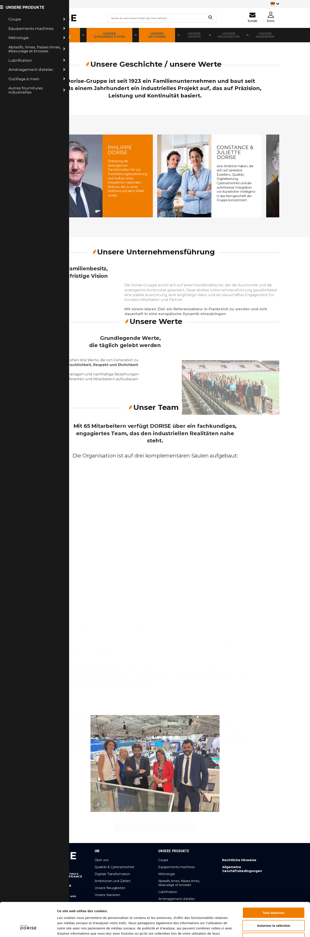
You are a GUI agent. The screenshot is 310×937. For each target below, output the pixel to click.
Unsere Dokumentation (109, 35)
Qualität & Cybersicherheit (114, 867)
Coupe (163, 860)
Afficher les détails (240, 928)
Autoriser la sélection (273, 896)
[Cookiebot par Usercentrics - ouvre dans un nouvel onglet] (28, 928)
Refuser (273, 909)
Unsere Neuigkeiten (229, 35)
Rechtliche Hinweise (239, 860)
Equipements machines (176, 867)
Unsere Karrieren (265, 35)
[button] (36, 178)
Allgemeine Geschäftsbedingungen (242, 869)
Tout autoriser (273, 884)
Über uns (101, 860)
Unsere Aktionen (157, 35)
